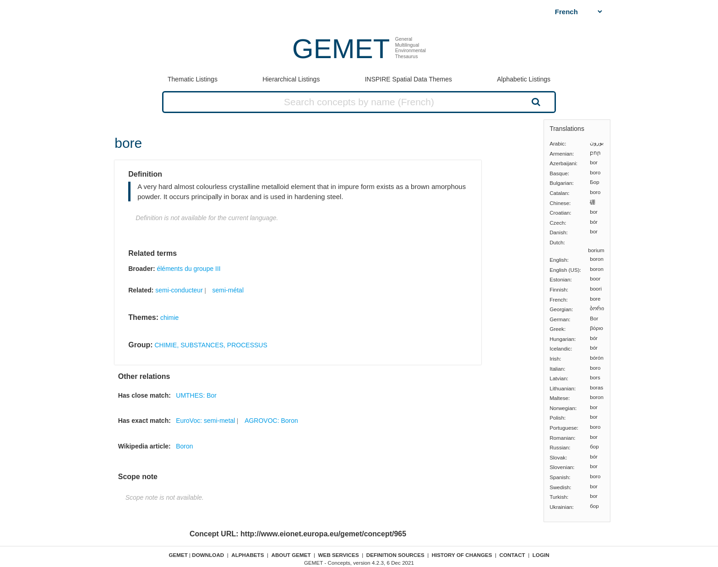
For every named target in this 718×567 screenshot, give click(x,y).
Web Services (338, 555)
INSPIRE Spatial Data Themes (408, 79)
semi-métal (228, 290)
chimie (169, 317)
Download (208, 555)
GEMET (341, 49)
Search (535, 101)
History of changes (462, 555)
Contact (512, 555)
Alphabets (247, 555)
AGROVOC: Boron (271, 420)
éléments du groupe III (188, 268)
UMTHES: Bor (196, 395)
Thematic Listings (193, 79)
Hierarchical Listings (291, 79)
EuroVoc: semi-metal (205, 420)
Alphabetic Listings (523, 79)
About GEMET (291, 555)
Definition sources (395, 555)
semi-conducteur (179, 290)
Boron (184, 446)
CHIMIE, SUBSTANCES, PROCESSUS (210, 345)
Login (541, 555)
